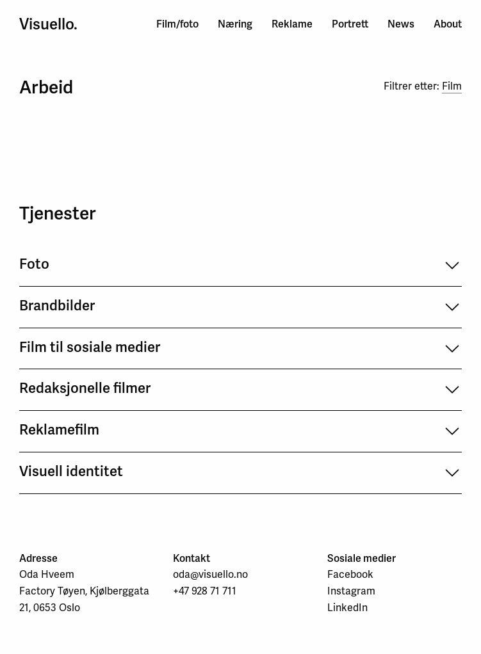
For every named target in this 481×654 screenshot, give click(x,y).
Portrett (350, 24)
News (400, 24)
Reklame (292, 24)
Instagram (351, 591)
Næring (235, 24)
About (448, 24)
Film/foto (177, 24)
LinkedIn (347, 607)
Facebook (350, 574)
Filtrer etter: (423, 86)
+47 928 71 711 (204, 591)
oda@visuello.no (210, 574)
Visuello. (48, 24)
